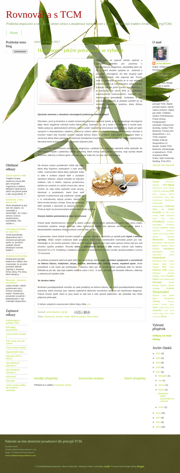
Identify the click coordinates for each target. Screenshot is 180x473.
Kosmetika (157, 225)
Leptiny (155, 234)
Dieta (154, 194)
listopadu (163, 376)
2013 (158, 427)
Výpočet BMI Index (15, 352)
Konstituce (158, 221)
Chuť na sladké (163, 209)
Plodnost (156, 270)
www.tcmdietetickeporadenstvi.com (20, 455)
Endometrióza (157, 197)
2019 (158, 362)
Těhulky (156, 301)
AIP (154, 179)
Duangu (163, 194)
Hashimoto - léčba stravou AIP (14, 200)
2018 (158, 367)
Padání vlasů (159, 264)
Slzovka (171, 285)
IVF (167, 212)
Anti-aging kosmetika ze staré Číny (16, 230)
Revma (155, 285)
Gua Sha (169, 197)
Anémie (155, 185)
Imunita (59, 316)
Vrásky (161, 307)
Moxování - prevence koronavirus (16, 281)
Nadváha (155, 249)
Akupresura (169, 179)
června (161, 385)
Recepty (157, 282)
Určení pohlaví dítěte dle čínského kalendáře (16, 388)
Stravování (160, 292)
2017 (158, 372)
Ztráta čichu (164, 313)
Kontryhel (170, 222)
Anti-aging (168, 184)
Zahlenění (157, 310)
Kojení (171, 218)
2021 (158, 353)
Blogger (140, 466)
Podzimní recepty (163, 273)
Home (14, 33)
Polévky (155, 276)
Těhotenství (169, 298)
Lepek (67, 316)
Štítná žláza (92, 316)
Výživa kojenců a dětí (16, 175)
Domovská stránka (91, 378)
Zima (166, 310)
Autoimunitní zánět (160, 188)
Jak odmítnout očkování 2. (12, 364)
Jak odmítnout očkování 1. (12, 371)
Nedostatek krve (163, 252)
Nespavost (157, 261)
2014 (158, 422)
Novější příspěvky (46, 378)
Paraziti (155, 267)
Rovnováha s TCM (44, 14)
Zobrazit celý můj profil (163, 165)
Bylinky (171, 188)
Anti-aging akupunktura (12, 328)
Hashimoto (49, 316)
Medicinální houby (163, 239)
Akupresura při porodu (16, 256)
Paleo (172, 264)
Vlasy (155, 307)
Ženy (163, 316)
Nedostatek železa (163, 255)
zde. (89, 304)
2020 (158, 358)
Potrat (161, 279)
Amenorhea (169, 182)
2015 (158, 417)
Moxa (172, 246)
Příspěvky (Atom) (63, 385)
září (160, 380)
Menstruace (169, 243)
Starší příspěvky (135, 378)
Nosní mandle (168, 261)
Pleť (164, 267)
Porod (162, 276)
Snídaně (170, 288)
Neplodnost (159, 257)
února (161, 407)
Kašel (154, 218)
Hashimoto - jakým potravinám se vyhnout (80, 50)
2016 (158, 413)
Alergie (155, 181)
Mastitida (170, 237)
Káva (163, 218)
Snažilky (156, 288)
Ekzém (171, 194)
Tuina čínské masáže (16, 347)
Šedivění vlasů (159, 295)
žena (158, 317)
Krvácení (170, 225)
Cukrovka (165, 191)
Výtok (167, 307)
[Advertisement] (90, 348)
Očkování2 (11, 376)
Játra (162, 215)
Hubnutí (169, 206)
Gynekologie (157, 200)
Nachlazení (169, 248)
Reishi (171, 282)
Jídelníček (170, 215)
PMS (164, 270)
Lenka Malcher (163, 63)
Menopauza (157, 243)
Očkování (10, 381)
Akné (160, 179)
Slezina (163, 285)
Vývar (172, 307)
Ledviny (164, 227)
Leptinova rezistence (163, 231)
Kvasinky (155, 228)
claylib (107, 466)
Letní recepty (163, 234)
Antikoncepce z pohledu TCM (13, 321)
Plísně (171, 267)
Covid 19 (156, 191)
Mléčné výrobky (78, 316)
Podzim (171, 270)
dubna (161, 389)
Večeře (164, 304)
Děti (172, 190)
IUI (163, 212)
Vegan (171, 304)
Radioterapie (169, 279)
